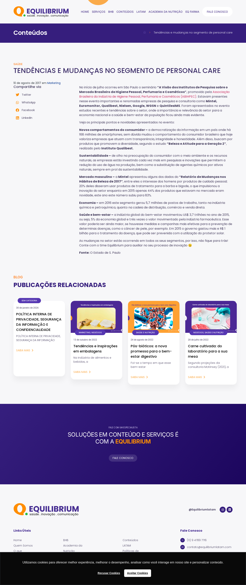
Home (85, 11)
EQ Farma (192, 11)
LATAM (141, 11)
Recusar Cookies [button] (109, 573)
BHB (111, 11)
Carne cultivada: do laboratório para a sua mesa (207, 351)
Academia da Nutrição (166, 11)
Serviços (98, 11)
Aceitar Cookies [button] (137, 573)
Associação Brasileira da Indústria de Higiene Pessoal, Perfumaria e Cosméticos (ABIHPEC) (154, 94)
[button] (46, 94)
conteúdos (125, 11)
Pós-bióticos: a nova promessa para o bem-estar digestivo (151, 351)
